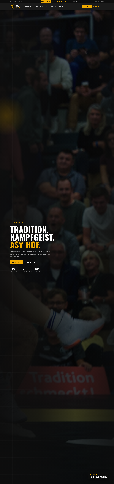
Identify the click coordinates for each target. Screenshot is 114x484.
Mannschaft (31, 6)
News (49, 6)
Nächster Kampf (32, 262)
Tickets (63, 6)
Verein (55, 6)
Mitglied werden (97, 6)
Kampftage (41, 6)
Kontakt (102, 1)
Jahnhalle (75, 1)
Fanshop (97, 1)
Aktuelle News (16, 262)
